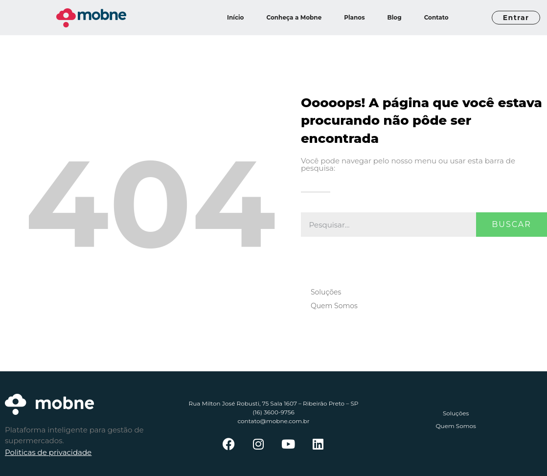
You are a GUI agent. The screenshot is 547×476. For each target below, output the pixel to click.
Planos (354, 17)
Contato (436, 17)
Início (235, 17)
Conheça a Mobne (293, 17)
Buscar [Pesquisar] (511, 224)
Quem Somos (334, 305)
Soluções (326, 292)
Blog (394, 17)
